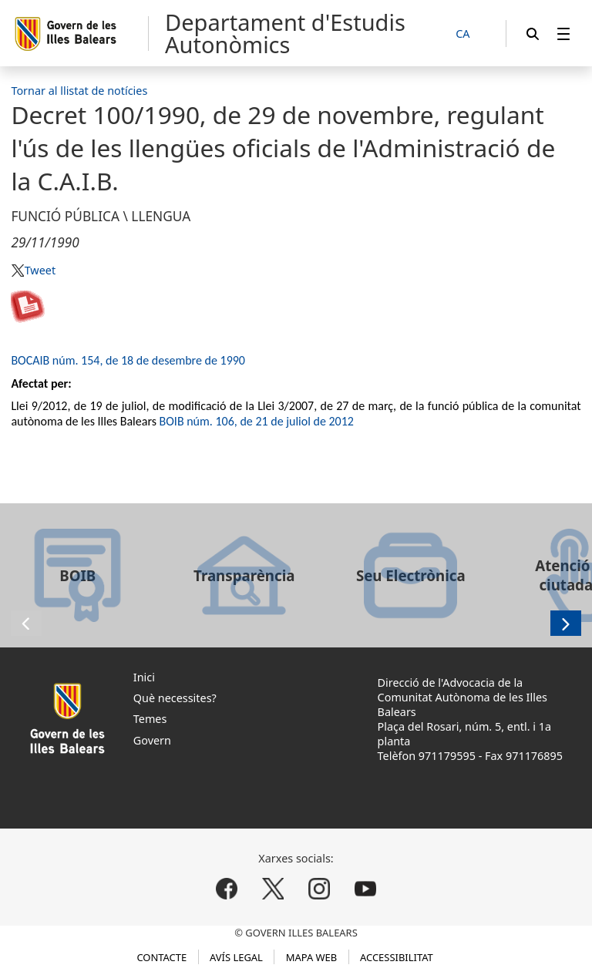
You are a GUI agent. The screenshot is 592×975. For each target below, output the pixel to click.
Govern (152, 740)
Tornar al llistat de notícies (79, 90)
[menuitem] (563, 33)
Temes (150, 718)
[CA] (471, 34)
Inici (144, 677)
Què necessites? (175, 698)
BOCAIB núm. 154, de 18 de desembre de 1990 (128, 360)
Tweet (40, 270)
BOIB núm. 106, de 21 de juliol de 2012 (257, 421)
